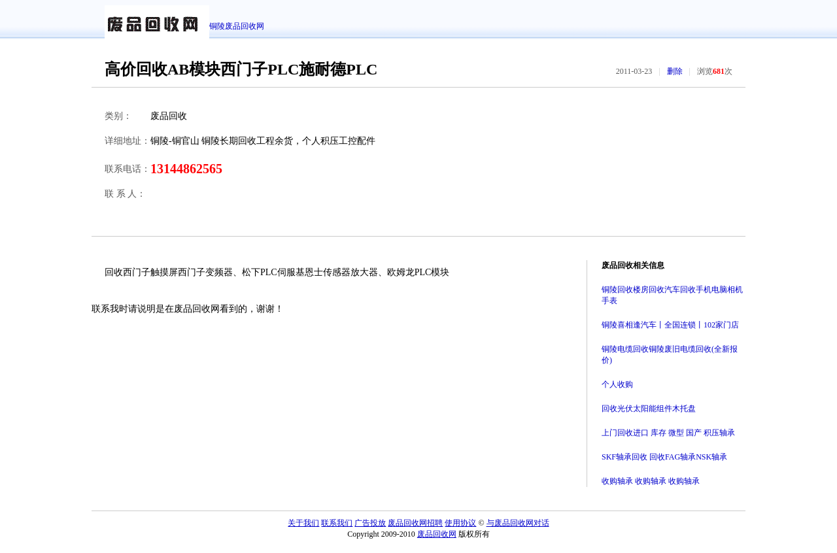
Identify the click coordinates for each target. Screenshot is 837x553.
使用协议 (460, 523)
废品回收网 (436, 534)
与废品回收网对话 (518, 523)
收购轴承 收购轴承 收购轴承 (651, 481)
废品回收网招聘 (415, 523)
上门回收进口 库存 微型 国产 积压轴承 (668, 432)
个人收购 (617, 384)
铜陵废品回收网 (236, 26)
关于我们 (303, 523)
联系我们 (336, 523)
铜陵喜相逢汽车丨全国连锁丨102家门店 (670, 324)
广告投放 (370, 523)
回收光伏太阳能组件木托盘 (649, 408)
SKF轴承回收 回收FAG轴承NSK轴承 (664, 456)
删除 (675, 71)
